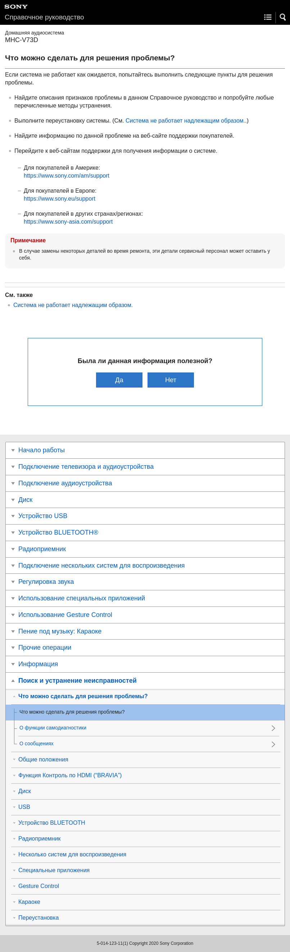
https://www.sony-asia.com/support (68, 222)
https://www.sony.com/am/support (66, 176)
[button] (283, 17)
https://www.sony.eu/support (59, 199)
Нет (170, 380)
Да (119, 380)
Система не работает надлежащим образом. (185, 121)
